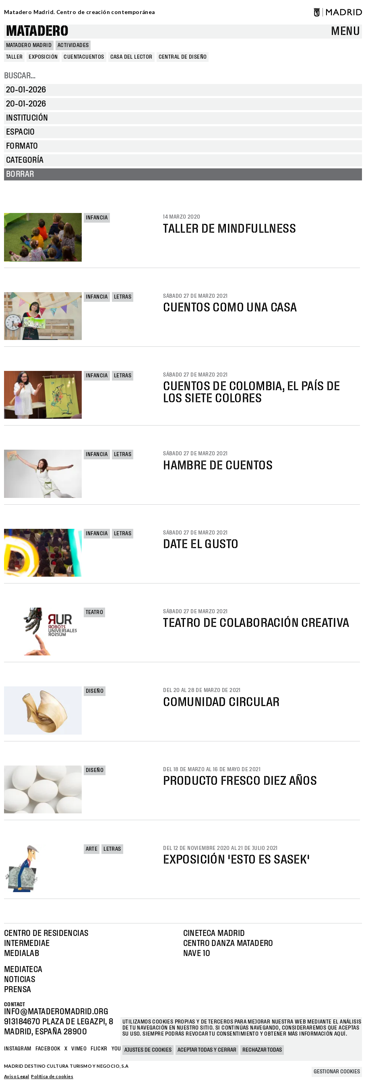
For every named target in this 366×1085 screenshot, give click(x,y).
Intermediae (27, 944)
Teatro (94, 612)
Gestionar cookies (337, 1072)
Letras (122, 297)
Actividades (73, 45)
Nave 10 (197, 954)
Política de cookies (52, 1076)
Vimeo (79, 1049)
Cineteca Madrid (214, 933)
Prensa (17, 990)
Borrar (20, 174)
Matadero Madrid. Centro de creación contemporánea (79, 12)
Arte (92, 849)
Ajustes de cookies (148, 1050)
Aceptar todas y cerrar (207, 1050)
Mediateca (23, 970)
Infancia (97, 218)
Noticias (19, 980)
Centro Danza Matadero (228, 944)
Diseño (94, 691)
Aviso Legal (16, 1076)
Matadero (37, 32)
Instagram (17, 1049)
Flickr (99, 1049)
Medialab (21, 954)
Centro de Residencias (46, 933)
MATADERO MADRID (29, 45)
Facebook (47, 1049)
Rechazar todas (262, 1050)
